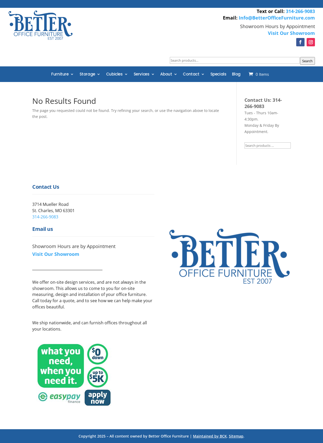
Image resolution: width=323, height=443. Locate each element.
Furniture (59, 74)
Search (307, 61)
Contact (191, 74)
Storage (87, 74)
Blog (236, 74)
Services (142, 74)
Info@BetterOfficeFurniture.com (277, 18)
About (166, 74)
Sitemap (236, 436)
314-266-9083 (300, 11)
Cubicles (114, 74)
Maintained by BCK (210, 436)
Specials (218, 74)
